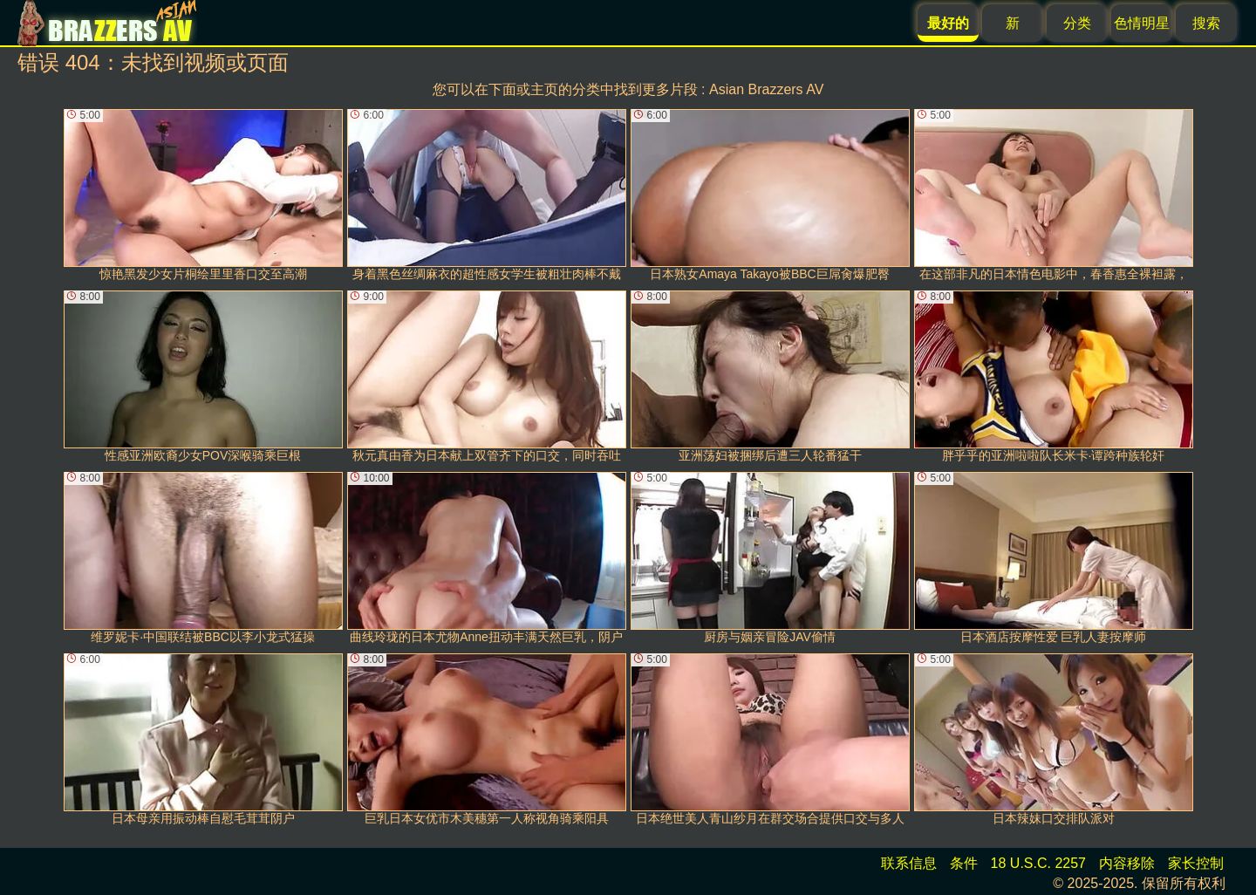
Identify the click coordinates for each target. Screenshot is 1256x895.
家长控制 (1196, 863)
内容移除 (1127, 863)
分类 (1077, 23)
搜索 (1206, 23)
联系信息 (909, 863)
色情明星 (1142, 23)
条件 (964, 863)
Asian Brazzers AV (766, 89)
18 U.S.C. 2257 (1038, 863)
